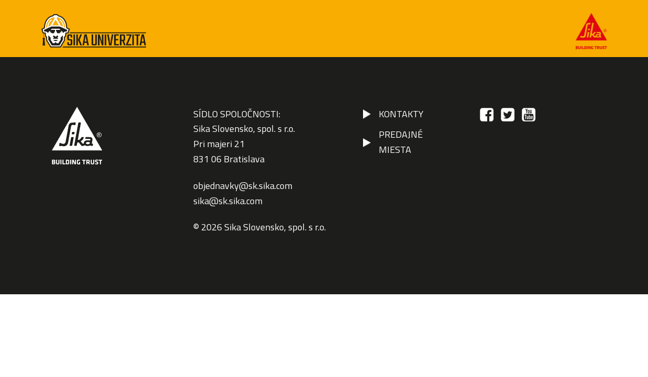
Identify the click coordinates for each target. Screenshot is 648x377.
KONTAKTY (401, 114)
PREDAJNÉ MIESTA (401, 142)
